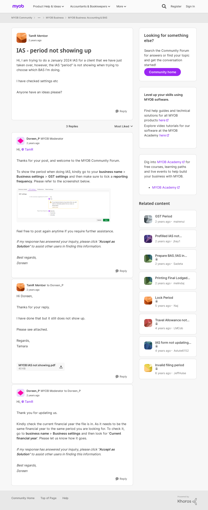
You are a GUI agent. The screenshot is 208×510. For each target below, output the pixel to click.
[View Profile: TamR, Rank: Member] (22, 38)
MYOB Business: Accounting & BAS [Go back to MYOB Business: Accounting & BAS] (87, 17)
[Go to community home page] (18, 6)
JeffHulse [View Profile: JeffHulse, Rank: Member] (180, 373)
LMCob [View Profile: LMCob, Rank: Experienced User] (178, 328)
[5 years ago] (163, 306)
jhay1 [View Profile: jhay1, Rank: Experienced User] (176, 241)
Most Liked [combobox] (123, 126)
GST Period (163, 216)
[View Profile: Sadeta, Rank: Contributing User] (148, 259)
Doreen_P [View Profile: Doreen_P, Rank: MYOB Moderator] (33, 138)
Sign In (190, 6)
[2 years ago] (163, 221)
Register (176, 6)
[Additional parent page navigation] (39, 17)
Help (65, 498)
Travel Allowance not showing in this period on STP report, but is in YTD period (172, 320)
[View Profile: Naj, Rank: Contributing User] (148, 301)
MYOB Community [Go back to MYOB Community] (21, 17)
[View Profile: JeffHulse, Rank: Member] (148, 368)
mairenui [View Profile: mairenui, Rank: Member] (178, 221)
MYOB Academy (169, 162)
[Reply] (121, 111)
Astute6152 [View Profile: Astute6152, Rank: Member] (181, 350)
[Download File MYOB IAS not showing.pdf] (61, 367)
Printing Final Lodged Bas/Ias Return (171, 278)
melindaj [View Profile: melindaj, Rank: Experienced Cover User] (178, 283)
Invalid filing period (169, 365)
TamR (29, 149)
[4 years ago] (163, 328)
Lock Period (164, 298)
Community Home (23, 498)
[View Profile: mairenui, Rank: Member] (148, 219)
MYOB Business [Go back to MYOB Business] (55, 17)
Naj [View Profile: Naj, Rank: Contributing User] (176, 305)
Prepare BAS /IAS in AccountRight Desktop (172, 256)
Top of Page (48, 498)
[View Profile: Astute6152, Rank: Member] (148, 345)
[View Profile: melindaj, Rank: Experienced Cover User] (148, 281)
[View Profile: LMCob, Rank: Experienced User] (148, 323)
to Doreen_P (55, 285)
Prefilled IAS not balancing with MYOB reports (171, 236)
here (162, 120)
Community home (162, 72)
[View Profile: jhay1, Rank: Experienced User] (148, 239)
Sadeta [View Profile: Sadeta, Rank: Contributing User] (178, 263)
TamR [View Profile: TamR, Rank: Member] (32, 35)
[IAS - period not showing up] (45, 143)
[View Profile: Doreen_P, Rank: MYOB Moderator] (21, 141)
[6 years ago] (163, 373)
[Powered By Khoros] (187, 500)
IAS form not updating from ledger (172, 343)
